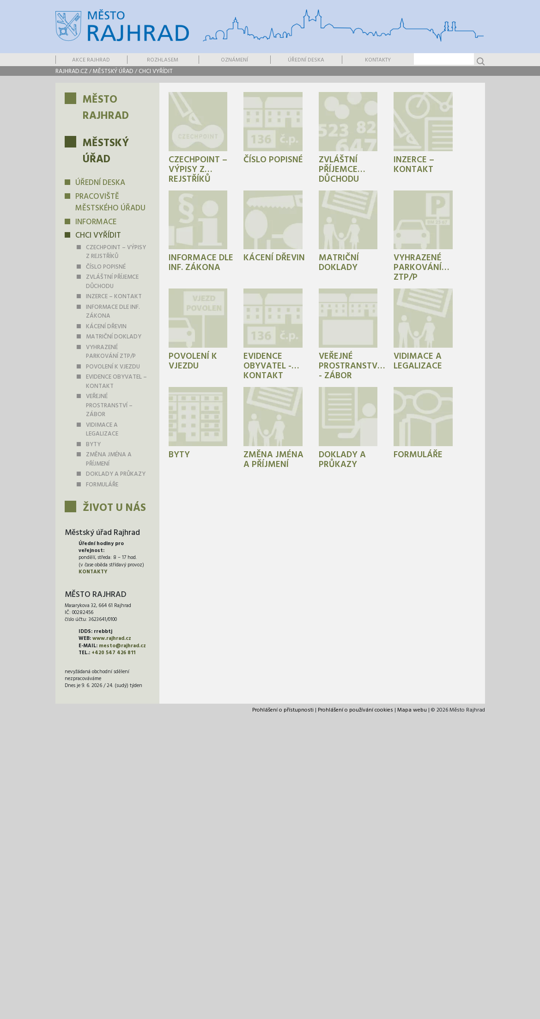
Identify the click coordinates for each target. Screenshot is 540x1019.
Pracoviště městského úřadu (110, 202)
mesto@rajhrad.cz (122, 646)
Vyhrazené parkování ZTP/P (111, 352)
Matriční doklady (113, 337)
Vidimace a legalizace (102, 429)
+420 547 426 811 (113, 653)
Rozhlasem (162, 60)
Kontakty (378, 60)
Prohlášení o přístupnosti (283, 710)
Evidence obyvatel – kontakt (116, 381)
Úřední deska (306, 60)
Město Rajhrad (106, 108)
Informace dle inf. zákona (113, 311)
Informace (95, 222)
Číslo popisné (106, 267)
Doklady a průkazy (116, 474)
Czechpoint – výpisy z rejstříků (116, 252)
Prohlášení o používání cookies (355, 710)
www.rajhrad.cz (111, 638)
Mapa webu (412, 710)
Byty (93, 444)
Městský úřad (113, 71)
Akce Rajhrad (91, 60)
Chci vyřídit (156, 71)
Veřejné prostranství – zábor (109, 405)
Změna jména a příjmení (109, 459)
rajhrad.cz (71, 71)
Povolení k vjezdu (113, 367)
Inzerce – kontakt (114, 296)
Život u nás (114, 508)
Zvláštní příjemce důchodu (112, 281)
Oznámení (234, 60)
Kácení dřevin (106, 326)
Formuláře (102, 485)
